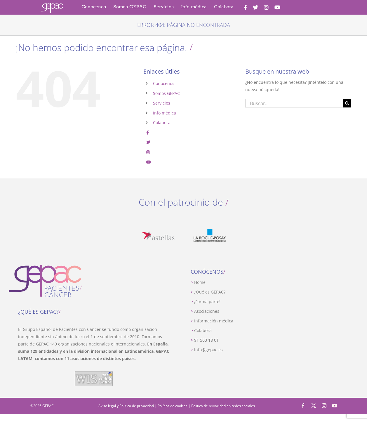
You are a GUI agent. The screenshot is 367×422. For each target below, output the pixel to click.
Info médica (164, 113)
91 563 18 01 (205, 340)
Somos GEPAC (166, 93)
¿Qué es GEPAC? (208, 292)
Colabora (162, 122)
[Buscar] (347, 103)
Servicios (161, 103)
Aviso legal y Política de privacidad (126, 405)
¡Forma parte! (205, 301)
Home (198, 282)
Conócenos (163, 83)
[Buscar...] (294, 103)
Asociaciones (205, 311)
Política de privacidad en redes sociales (223, 405)
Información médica (212, 321)
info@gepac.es (207, 349)
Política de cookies (172, 405)
